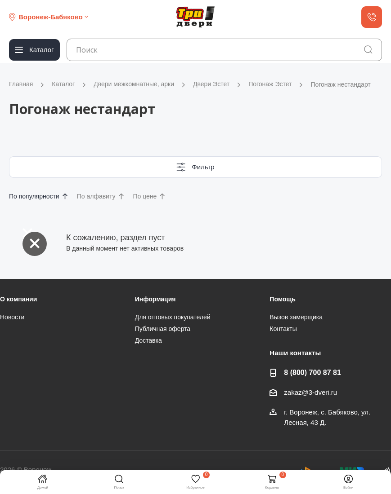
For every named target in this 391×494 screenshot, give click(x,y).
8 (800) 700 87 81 (312, 372)
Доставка (148, 340)
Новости (12, 317)
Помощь (283, 299)
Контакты (283, 328)
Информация (155, 299)
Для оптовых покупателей (173, 317)
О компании (18, 299)
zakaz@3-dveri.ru (310, 392)
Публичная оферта (163, 328)
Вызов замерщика (296, 317)
